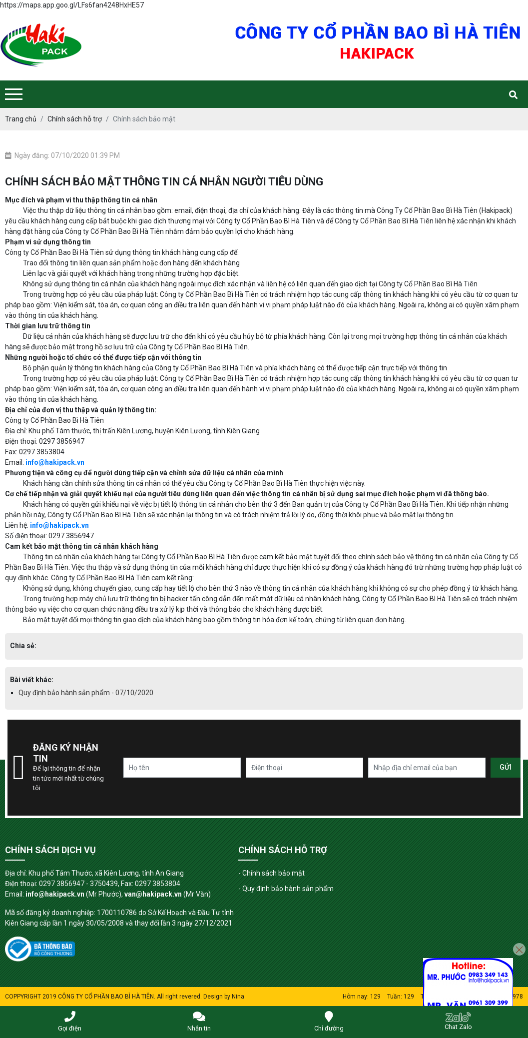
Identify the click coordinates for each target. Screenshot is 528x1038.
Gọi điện (69, 1021)
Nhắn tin (199, 1021)
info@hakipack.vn (54, 462)
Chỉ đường (329, 1021)
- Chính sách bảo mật (271, 873)
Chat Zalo (458, 1021)
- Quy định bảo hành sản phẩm (286, 889)
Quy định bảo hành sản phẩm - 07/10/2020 (85, 693)
